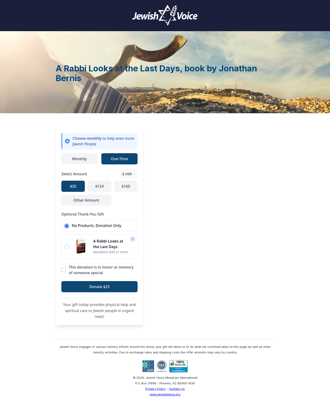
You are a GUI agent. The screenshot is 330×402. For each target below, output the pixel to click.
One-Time (119, 158)
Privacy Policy (155, 389)
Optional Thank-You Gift (82, 214)
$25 (73, 186)
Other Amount (86, 200)
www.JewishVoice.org (165, 394)
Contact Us (177, 389)
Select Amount (74, 173)
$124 (99, 186)
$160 (126, 186)
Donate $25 (99, 286)
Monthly (79, 158)
